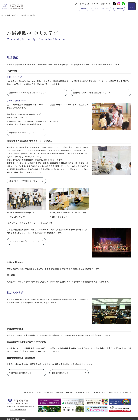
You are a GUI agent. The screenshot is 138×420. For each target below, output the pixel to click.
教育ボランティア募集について (22, 180)
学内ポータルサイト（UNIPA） (119, 391)
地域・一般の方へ (12, 15)
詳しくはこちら (16, 216)
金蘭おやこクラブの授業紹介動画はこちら (90, 92)
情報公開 (59, 391)
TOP (2, 15)
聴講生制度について (60, 372)
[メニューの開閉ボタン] (132, 6)
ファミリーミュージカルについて (23, 241)
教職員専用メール (82, 391)
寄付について (105, 4)
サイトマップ (28, 391)
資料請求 (84, 8)
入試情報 (120, 8)
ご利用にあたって (98, 391)
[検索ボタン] (76, 4)
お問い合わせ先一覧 (18, 408)
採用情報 (69, 391)
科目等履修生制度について (20, 372)
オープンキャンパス (102, 8)
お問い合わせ (85, 4)
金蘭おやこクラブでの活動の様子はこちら (26, 92)
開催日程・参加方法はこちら (20, 132)
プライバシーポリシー (45, 391)
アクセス (95, 4)
